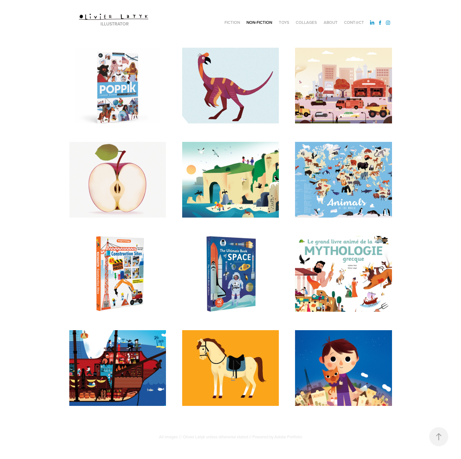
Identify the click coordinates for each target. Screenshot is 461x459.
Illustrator (114, 24)
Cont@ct (354, 22)
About (331, 22)
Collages (306, 22)
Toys (284, 22)
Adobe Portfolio (288, 437)
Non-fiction (259, 22)
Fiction (232, 22)
